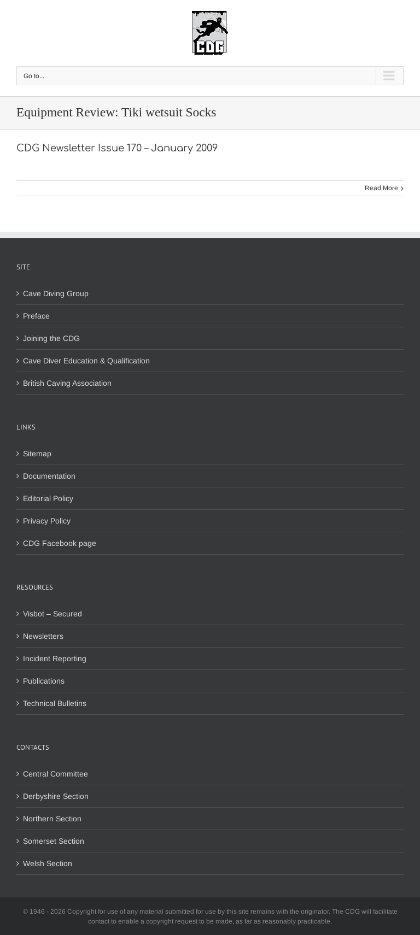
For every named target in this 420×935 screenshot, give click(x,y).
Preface (36, 315)
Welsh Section (47, 863)
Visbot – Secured (52, 613)
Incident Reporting (54, 658)
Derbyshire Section (56, 796)
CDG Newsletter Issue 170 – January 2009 (117, 148)
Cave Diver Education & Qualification (86, 360)
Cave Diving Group (56, 293)
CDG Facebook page (59, 543)
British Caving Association (67, 383)
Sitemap (37, 453)
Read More (381, 188)
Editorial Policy (48, 498)
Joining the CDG (51, 338)
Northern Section (52, 818)
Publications (44, 681)
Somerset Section (53, 841)
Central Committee (55, 773)
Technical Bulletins (54, 703)
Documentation (49, 476)
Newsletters (43, 636)
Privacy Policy (47, 520)
